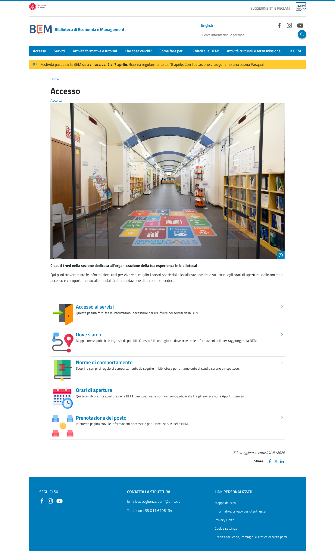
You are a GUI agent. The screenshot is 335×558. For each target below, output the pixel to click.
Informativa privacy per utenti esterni (242, 511)
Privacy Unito (224, 519)
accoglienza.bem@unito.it (159, 501)
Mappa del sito (225, 502)
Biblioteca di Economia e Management (76, 29)
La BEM (294, 51)
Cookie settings (226, 528)
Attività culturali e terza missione (254, 51)
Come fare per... (172, 51)
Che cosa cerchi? (138, 51)
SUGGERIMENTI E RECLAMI (271, 8)
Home (54, 79)
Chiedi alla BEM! (206, 51)
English (207, 25)
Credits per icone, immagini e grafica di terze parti (251, 536)
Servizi (59, 51)
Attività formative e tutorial (95, 51)
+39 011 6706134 (157, 510)
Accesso (39, 51)
